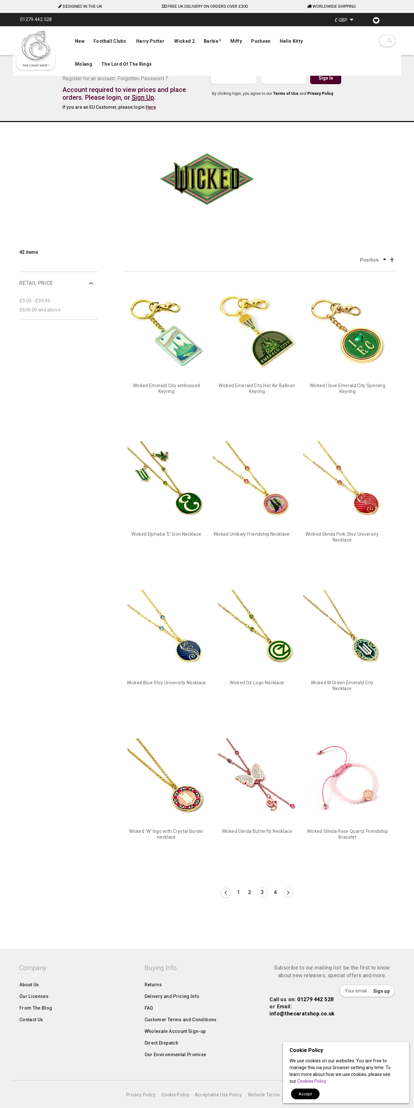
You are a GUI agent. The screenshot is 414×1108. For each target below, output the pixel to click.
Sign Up (143, 97)
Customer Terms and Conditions (181, 1032)
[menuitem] (207, 52)
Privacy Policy (320, 93)
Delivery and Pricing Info (172, 1009)
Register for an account (88, 78)
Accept (305, 1093)
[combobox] (389, 41)
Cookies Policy (311, 1081)
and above (39, 309)
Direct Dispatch (161, 1055)
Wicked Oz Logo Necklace (257, 682)
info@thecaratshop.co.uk (301, 1027)
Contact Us (31, 1032)
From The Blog (35, 1021)
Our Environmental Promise (175, 1067)
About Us (29, 997)
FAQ (149, 1021)
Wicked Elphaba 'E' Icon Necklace (166, 534)
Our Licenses (34, 1009)
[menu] (207, 51)
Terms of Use (286, 93)
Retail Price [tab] (36, 283)
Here (151, 107)
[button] (344, 20)
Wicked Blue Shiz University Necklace (166, 682)
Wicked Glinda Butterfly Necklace (257, 831)
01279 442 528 (315, 1012)
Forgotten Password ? (142, 78)
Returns (153, 997)
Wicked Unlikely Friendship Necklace (251, 534)
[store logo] (35, 48)
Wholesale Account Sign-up (175, 1044)
